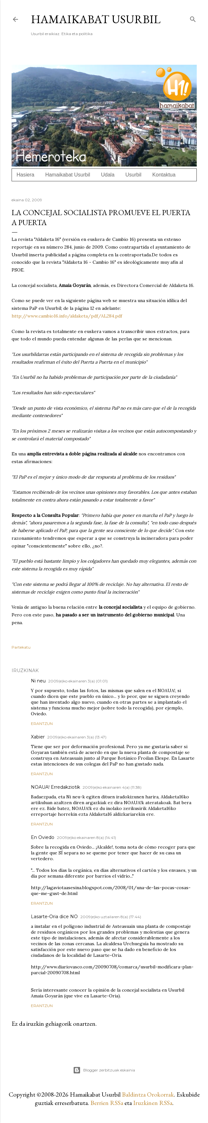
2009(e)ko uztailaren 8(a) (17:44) (110, 916)
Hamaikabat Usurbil (95, 19)
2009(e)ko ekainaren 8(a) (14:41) (86, 837)
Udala (107, 174)
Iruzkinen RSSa (152, 1103)
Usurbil (133, 174)
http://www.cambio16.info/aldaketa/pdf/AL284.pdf (67, 316)
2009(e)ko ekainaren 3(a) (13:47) (76, 737)
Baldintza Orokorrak (148, 1094)
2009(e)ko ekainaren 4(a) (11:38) (112, 787)
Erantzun (42, 723)
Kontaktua (164, 174)
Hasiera (25, 174)
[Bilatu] (193, 18)
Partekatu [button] (21, 647)
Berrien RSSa (106, 1103)
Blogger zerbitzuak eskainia (104, 1070)
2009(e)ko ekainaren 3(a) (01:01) (78, 681)
